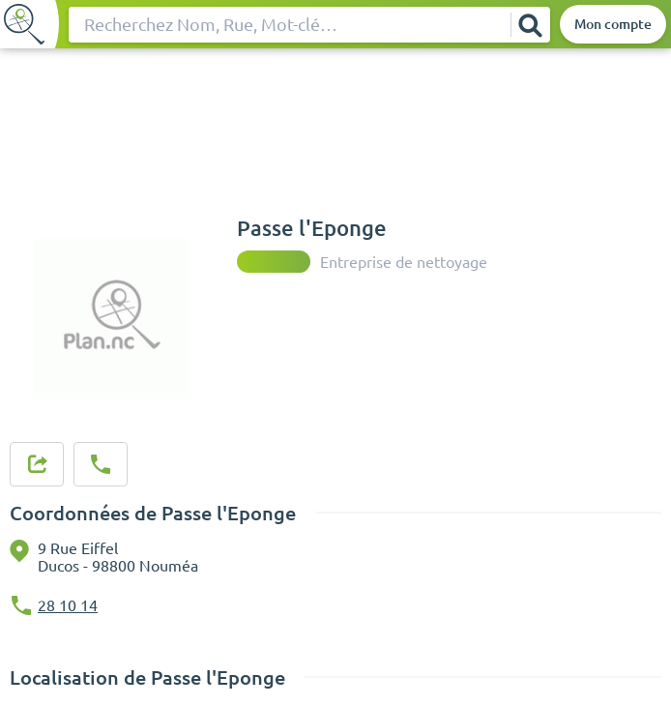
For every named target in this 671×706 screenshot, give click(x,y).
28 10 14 (68, 605)
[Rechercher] (530, 25)
